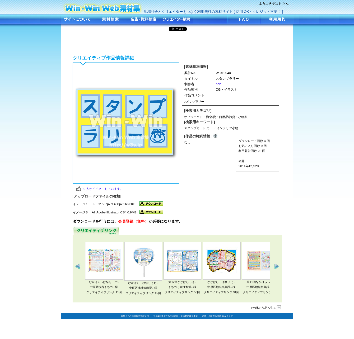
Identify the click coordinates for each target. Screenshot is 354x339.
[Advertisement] (177, 42)
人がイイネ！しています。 (103, 189)
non (218, 84)
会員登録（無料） (133, 221)
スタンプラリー (103, 6)
